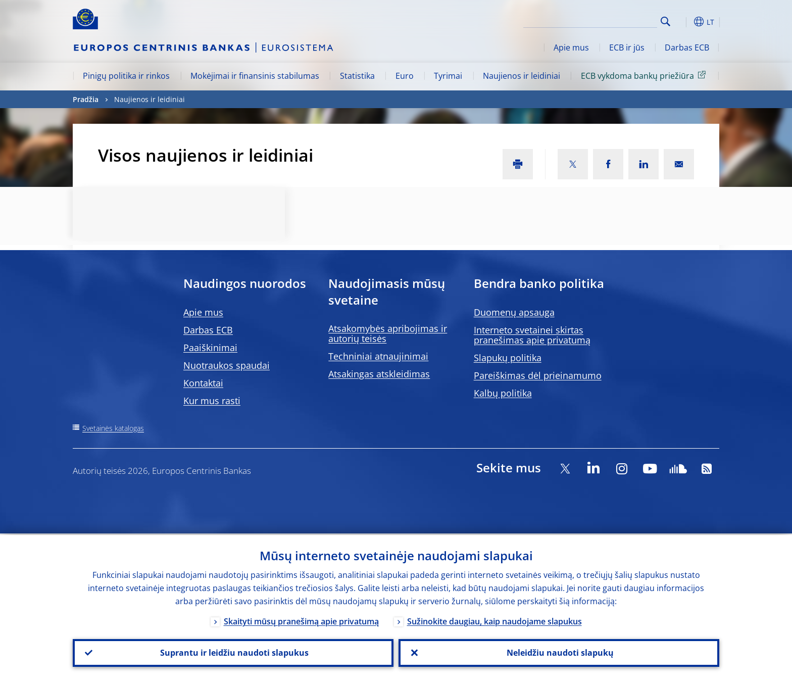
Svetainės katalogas (113, 428)
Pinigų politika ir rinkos (126, 75)
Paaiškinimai (210, 348)
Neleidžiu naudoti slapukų (559, 652)
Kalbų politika (503, 393)
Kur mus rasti (211, 401)
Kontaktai (203, 383)
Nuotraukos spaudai (226, 365)
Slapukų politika (507, 358)
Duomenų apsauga (514, 312)
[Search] (606, 20)
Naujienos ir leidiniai (521, 75)
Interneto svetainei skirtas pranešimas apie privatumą (532, 335)
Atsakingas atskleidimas (379, 374)
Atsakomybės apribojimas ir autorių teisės (387, 333)
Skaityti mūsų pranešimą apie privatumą (301, 619)
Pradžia (85, 99)
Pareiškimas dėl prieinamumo (538, 375)
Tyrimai (448, 75)
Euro (404, 75)
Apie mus (571, 47)
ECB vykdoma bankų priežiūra (645, 75)
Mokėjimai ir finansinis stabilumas (254, 75)
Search (665, 21)
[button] (684, 21)
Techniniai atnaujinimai (378, 356)
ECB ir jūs (627, 47)
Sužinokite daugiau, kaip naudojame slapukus (494, 619)
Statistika (357, 75)
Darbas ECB (687, 47)
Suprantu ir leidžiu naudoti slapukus (233, 652)
